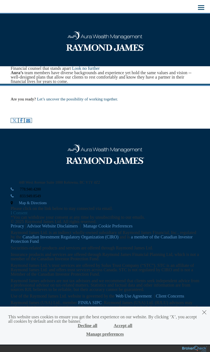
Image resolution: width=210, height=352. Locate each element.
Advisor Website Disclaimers (52, 226)
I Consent (19, 212)
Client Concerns (170, 296)
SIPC (97, 302)
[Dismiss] (204, 312)
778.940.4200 (30, 189)
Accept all (123, 326)
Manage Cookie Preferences (107, 226)
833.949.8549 (30, 196)
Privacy (17, 226)
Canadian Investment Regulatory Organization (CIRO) (71, 237)
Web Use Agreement (134, 296)
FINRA (84, 302)
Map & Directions (33, 203)
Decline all (87, 326)
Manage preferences (105, 334)
